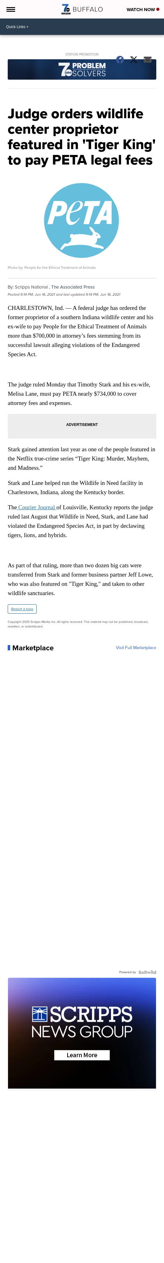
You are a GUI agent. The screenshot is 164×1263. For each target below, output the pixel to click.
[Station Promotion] (82, 70)
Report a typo (22, 609)
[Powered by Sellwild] (147, 972)
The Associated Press (73, 287)
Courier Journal (36, 507)
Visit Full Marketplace (136, 648)
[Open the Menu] (10, 9)
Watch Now (143, 9)
